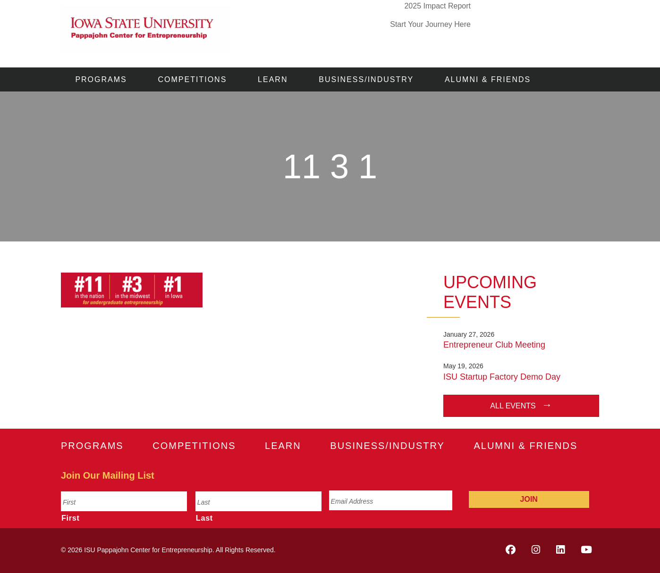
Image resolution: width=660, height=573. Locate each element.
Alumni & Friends (488, 79)
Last (204, 518)
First (70, 518)
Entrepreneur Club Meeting (494, 344)
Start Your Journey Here (430, 24)
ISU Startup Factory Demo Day (501, 377)
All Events (512, 406)
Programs (101, 79)
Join (529, 499)
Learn (273, 79)
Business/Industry (366, 79)
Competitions (192, 79)
